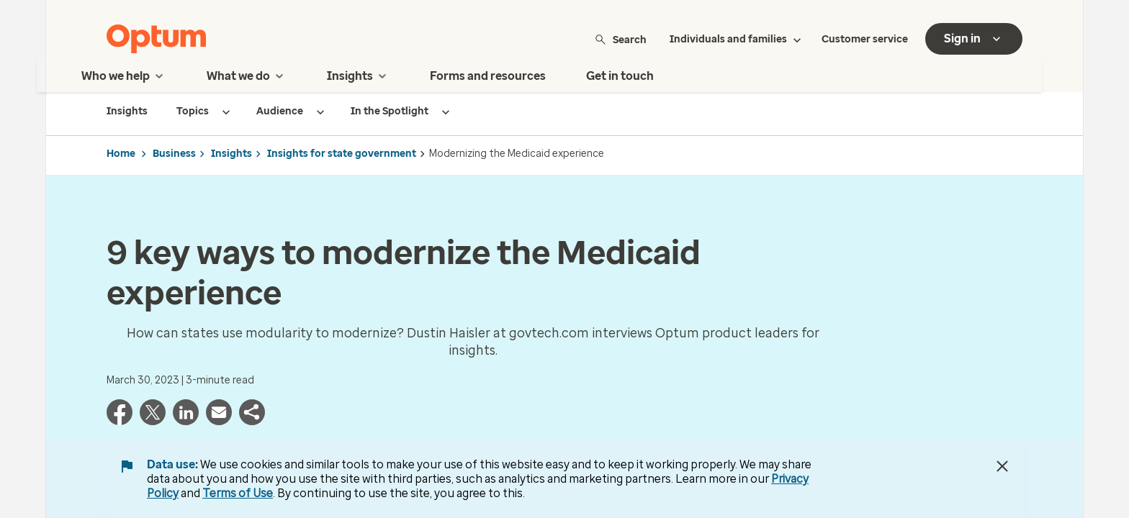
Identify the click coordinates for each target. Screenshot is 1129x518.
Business (174, 153)
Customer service (865, 39)
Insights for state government (341, 153)
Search (620, 39)
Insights (231, 153)
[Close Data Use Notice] (1002, 466)
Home (121, 153)
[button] (252, 421)
